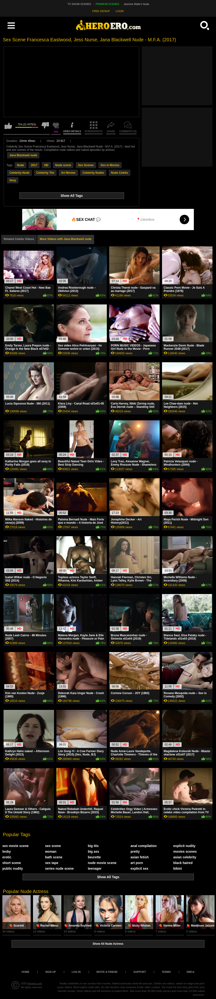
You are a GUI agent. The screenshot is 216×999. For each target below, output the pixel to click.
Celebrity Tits (45, 172)
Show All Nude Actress (108, 943)
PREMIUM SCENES (107, 4)
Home (25, 971)
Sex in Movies (110, 165)
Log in (76, 971)
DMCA (190, 971)
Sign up (50, 971)
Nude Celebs (119, 172)
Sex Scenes (86, 165)
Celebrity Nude (19, 172)
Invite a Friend (107, 971)
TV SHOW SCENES (79, 4)
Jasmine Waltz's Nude (136, 4)
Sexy (12, 180)
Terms (166, 971)
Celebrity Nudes (93, 172)
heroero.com (35, 983)
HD (46, 165)
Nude (20, 165)
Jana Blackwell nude (23, 155)
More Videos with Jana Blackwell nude (65, 239)
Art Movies (68, 172)
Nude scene (63, 165)
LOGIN (120, 11)
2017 (34, 165)
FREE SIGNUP (101, 11)
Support (139, 971)
